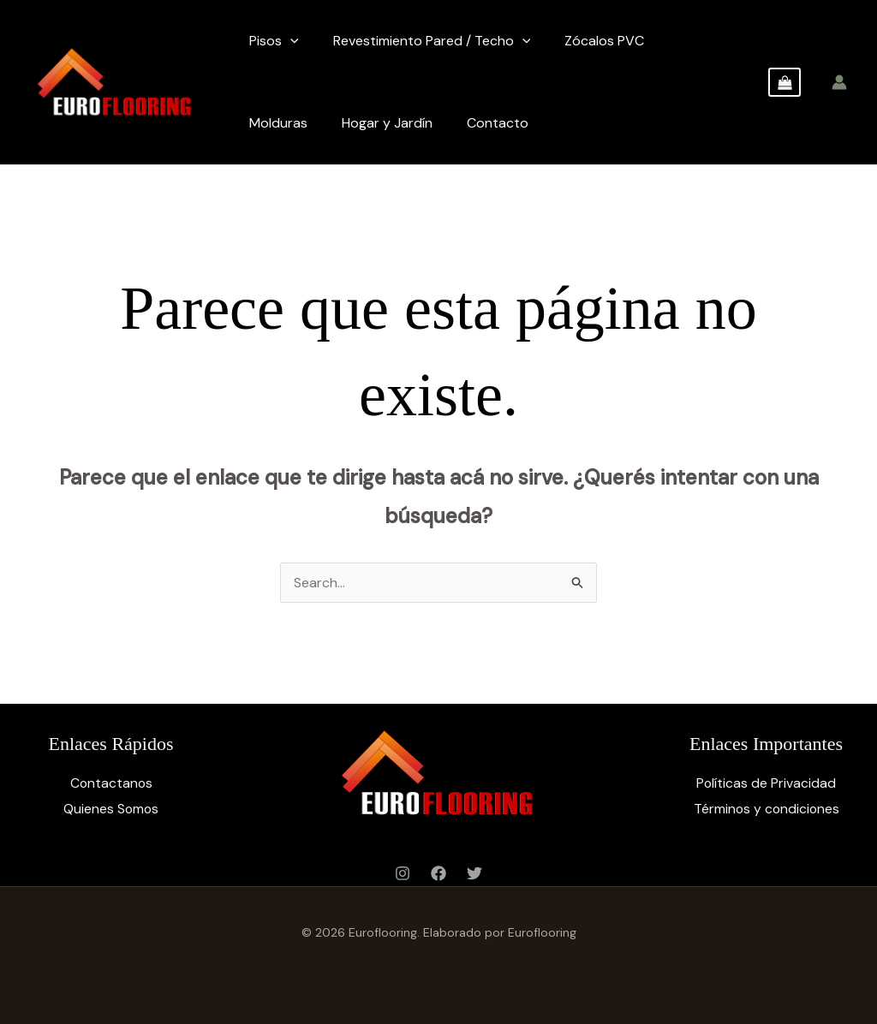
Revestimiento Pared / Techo (432, 41)
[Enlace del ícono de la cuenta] (839, 82)
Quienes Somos (111, 809)
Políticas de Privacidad (766, 783)
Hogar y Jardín (387, 123)
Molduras (278, 123)
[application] (290, 41)
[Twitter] (474, 873)
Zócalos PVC (604, 41)
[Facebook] (438, 873)
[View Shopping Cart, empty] (784, 82)
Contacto (497, 123)
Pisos (274, 41)
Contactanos (111, 783)
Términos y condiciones (766, 809)
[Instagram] (402, 873)
